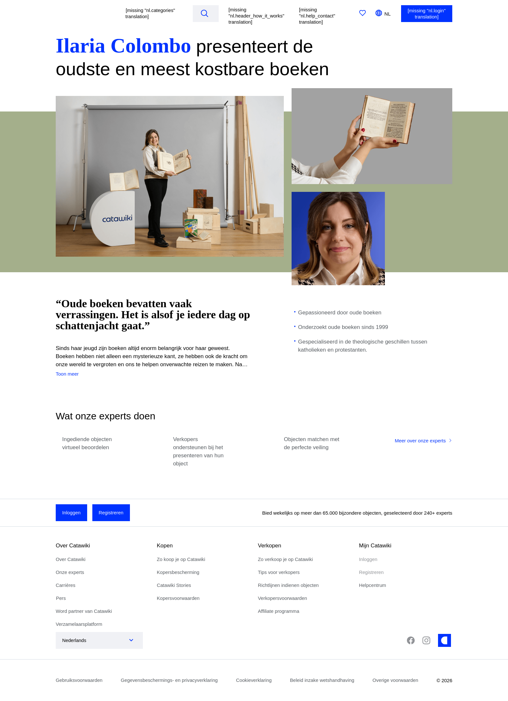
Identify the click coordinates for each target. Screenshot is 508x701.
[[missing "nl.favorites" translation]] (362, 13)
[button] (152, 13)
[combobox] (93, 640)
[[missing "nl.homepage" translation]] (85, 13)
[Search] (205, 13)
